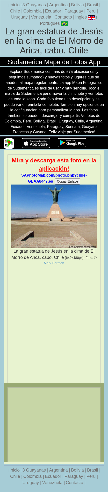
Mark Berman (54, 263)
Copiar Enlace (67, 181)
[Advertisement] (54, 324)
